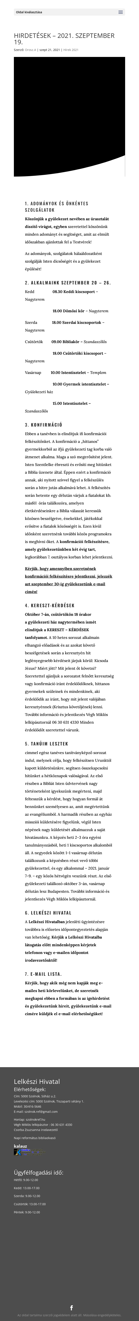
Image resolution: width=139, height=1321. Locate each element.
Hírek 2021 (71, 50)
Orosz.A (30, 50)
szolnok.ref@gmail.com (41, 1112)
